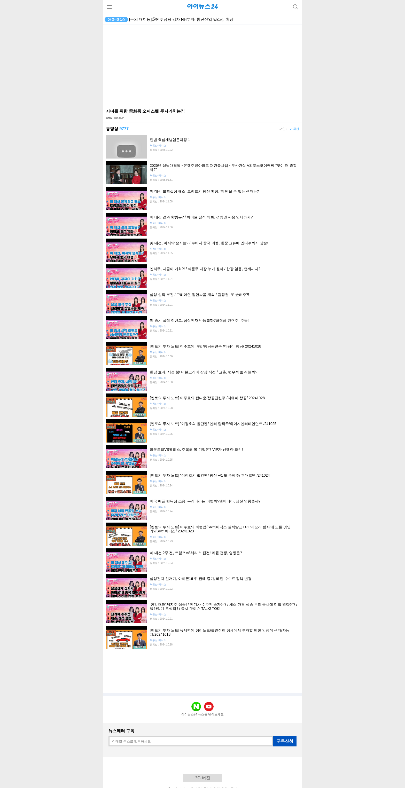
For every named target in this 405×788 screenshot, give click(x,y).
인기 (285, 129)
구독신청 (285, 741)
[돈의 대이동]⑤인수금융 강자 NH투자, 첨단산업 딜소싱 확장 (181, 19)
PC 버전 (202, 777)
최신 (296, 129)
